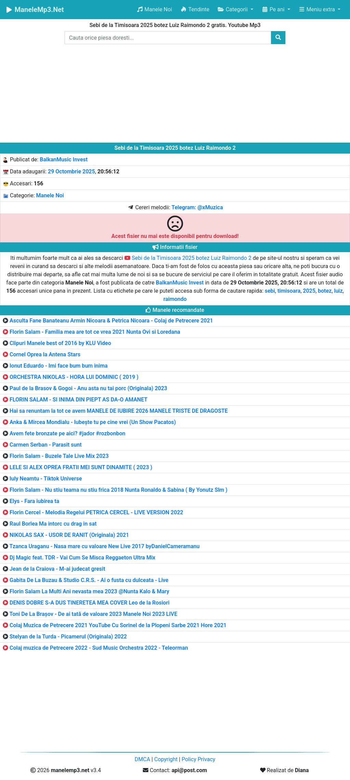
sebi (270, 291)
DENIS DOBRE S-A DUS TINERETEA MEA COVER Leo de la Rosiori (90, 602)
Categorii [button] (233, 9)
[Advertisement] (175, 95)
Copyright (165, 759)
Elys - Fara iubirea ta (34, 501)
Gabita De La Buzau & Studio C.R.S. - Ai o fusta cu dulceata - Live (89, 580)
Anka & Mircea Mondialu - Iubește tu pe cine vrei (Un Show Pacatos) (93, 422)
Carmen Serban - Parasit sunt (46, 444)
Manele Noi (154, 9)
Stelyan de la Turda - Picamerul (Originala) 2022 (68, 636)
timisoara (289, 291)
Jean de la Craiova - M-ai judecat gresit (57, 569)
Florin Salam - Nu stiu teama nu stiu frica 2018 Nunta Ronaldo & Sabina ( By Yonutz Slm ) (118, 490)
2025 (309, 291)
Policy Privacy (198, 759)
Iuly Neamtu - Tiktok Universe (46, 478)
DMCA (142, 759)
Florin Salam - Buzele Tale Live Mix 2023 (59, 456)
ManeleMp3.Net (34, 9)
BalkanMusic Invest (64, 159)
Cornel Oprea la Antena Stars (45, 354)
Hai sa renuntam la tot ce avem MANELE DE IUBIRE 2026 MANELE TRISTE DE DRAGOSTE (119, 411)
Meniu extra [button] (317, 9)
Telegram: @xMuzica (197, 207)
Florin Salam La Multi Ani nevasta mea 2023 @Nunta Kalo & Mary (89, 591)
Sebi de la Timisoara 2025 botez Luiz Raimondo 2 (188, 258)
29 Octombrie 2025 (71, 171)
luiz (338, 291)
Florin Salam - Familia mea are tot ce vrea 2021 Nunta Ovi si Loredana (95, 332)
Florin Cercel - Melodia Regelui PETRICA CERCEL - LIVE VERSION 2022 (96, 512)
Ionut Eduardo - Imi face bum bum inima (59, 365)
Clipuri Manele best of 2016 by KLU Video (60, 343)
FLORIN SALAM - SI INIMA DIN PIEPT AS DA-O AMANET (78, 399)
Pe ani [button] (273, 9)
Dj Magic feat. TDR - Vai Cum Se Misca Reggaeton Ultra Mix (82, 557)
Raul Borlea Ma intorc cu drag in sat (53, 523)
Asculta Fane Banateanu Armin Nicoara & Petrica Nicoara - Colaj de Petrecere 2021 (111, 320)
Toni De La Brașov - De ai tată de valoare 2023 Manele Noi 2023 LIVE (93, 614)
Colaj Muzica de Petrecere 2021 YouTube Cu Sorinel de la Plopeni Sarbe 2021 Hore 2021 (118, 625)
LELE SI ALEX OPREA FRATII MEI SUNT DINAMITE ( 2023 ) (81, 467)
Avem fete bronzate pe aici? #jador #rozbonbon (67, 433)
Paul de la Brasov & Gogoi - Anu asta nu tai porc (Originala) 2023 (88, 388)
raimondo (175, 299)
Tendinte (194, 9)
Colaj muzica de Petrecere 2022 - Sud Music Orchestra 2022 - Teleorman (99, 648)
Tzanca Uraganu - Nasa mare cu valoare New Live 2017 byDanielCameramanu (105, 546)
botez (325, 291)
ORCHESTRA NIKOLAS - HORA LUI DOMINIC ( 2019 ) (74, 377)
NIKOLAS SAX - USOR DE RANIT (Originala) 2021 (69, 535)
